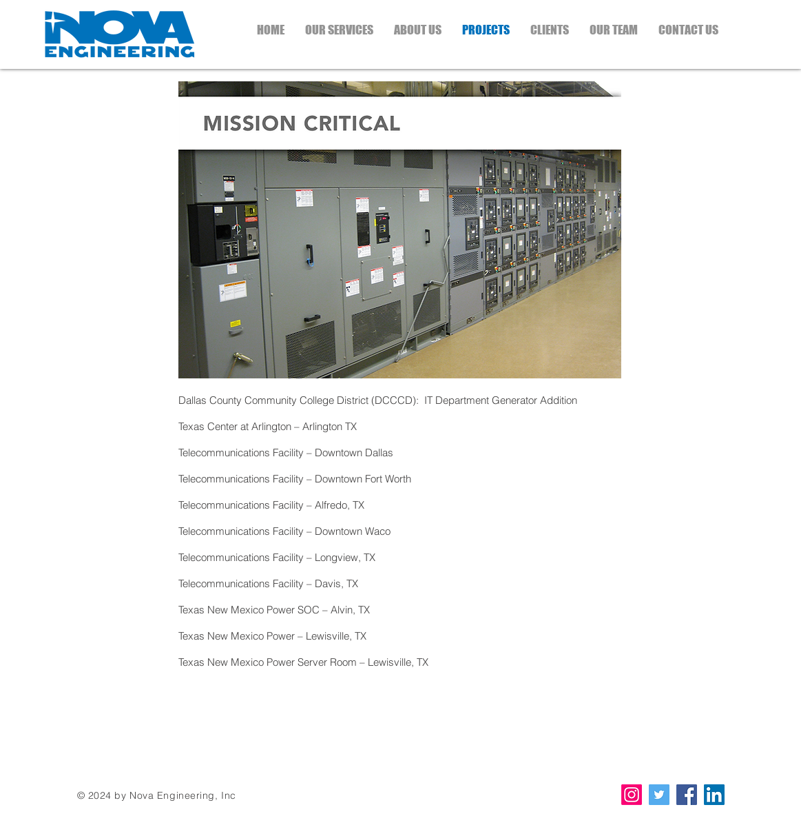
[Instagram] (631, 794)
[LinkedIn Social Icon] (714, 794)
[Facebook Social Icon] (686, 794)
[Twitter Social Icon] (659, 794)
